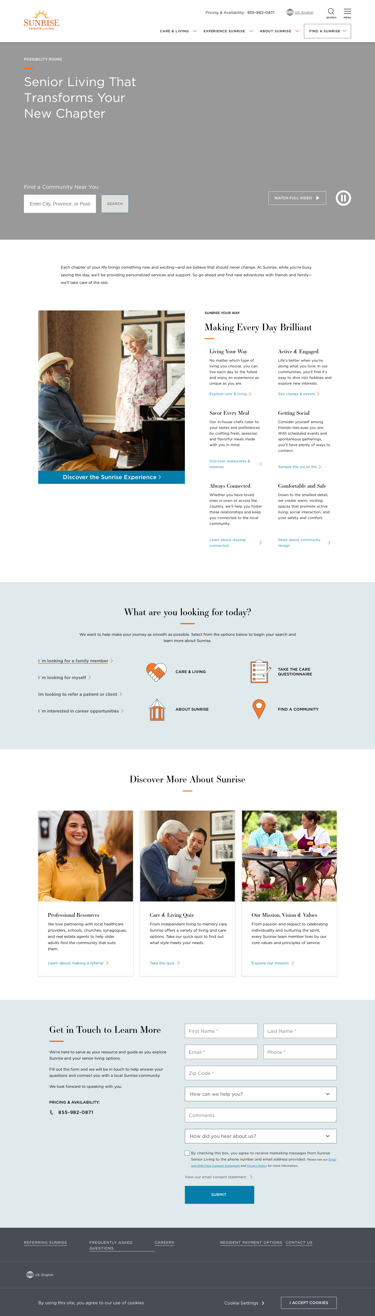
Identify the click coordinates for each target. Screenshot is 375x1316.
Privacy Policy (257, 1165)
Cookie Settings (241, 1302)
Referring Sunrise (45, 1242)
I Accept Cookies (309, 1302)
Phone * (276, 1052)
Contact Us (299, 1242)
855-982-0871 (260, 12)
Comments (202, 1115)
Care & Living (174, 31)
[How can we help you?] (261, 1094)
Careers (164, 1242)
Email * (197, 1052)
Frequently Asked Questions (111, 1245)
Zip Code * (201, 1073)
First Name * (203, 1031)
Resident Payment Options (251, 1242)
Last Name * (282, 1031)
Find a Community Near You (61, 187)
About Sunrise (275, 31)
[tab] (75, 660)
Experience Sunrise (224, 31)
